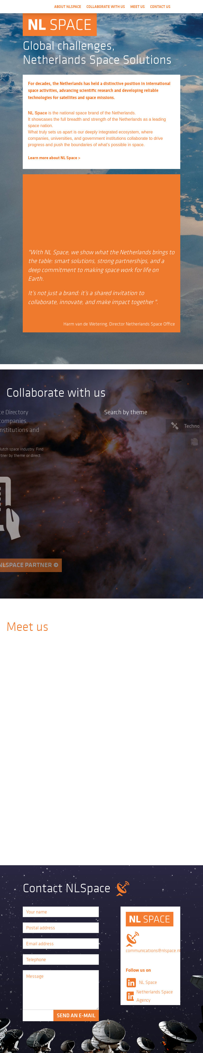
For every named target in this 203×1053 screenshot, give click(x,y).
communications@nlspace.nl (153, 950)
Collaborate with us (105, 6)
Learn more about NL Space (52, 157)
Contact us (160, 6)
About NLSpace (67, 6)
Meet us (137, 6)
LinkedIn (131, 982)
